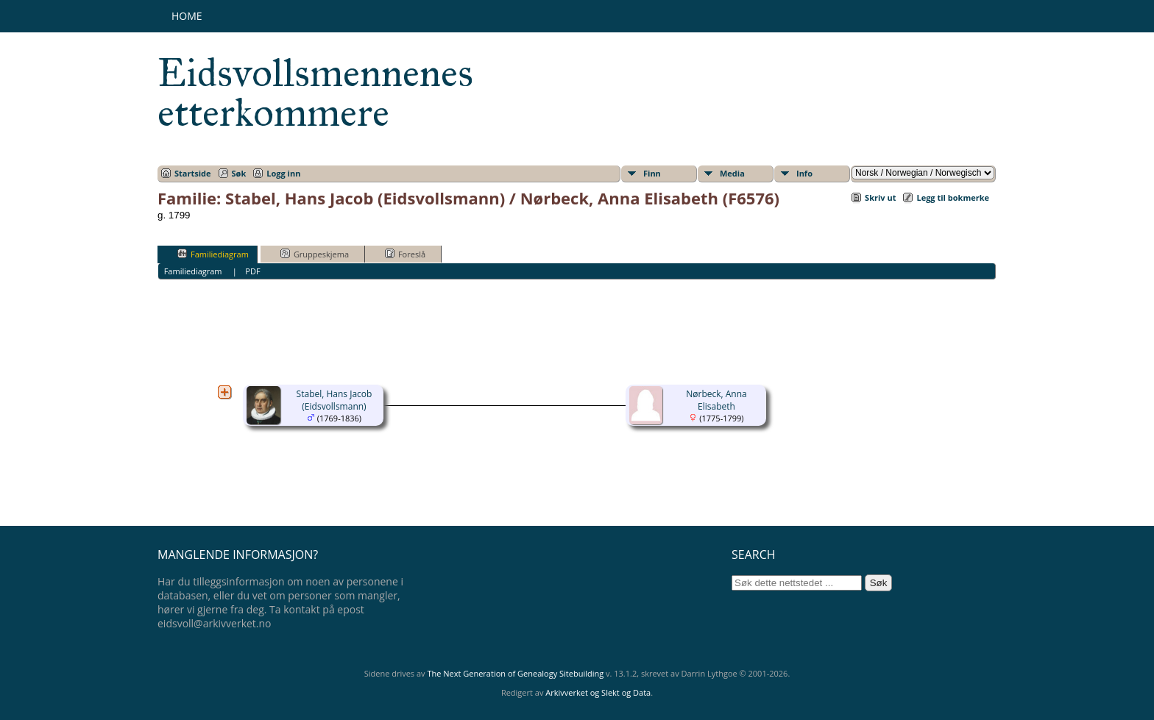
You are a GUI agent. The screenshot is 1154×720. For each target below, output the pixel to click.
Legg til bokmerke (952, 197)
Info (804, 173)
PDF (252, 271)
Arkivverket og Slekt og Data (598, 692)
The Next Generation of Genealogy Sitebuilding (515, 673)
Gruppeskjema (314, 254)
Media (732, 173)
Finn (652, 173)
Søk (239, 173)
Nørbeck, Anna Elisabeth (716, 400)
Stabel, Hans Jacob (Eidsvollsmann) (334, 400)
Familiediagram (213, 254)
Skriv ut (880, 197)
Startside (192, 173)
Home (186, 16)
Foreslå (405, 254)
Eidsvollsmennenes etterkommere (315, 93)
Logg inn (283, 173)
